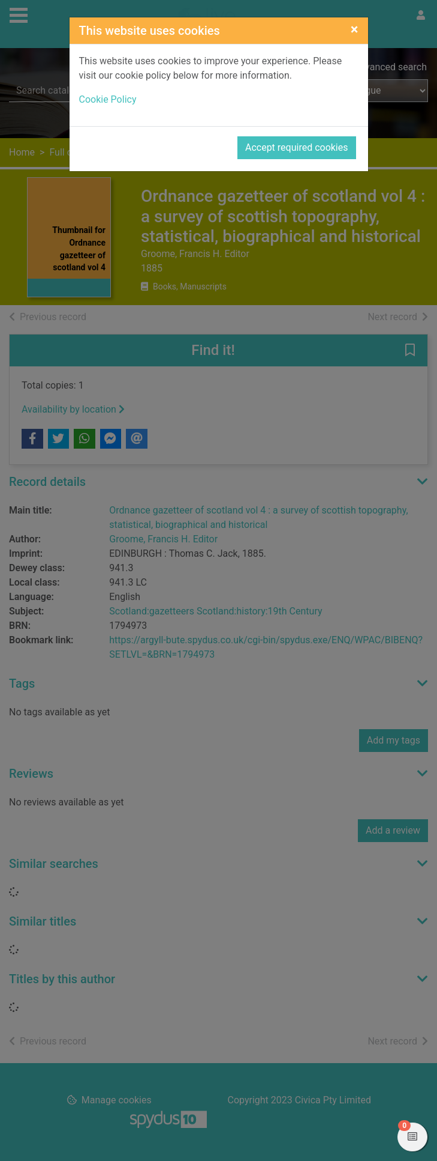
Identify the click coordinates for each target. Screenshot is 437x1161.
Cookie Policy (108, 99)
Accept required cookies (296, 147)
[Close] (354, 29)
